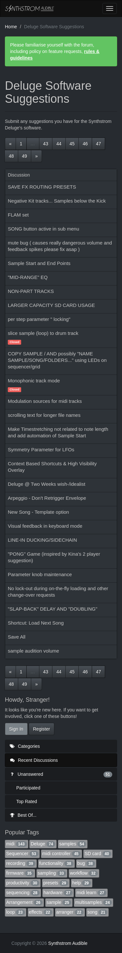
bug (86, 863)
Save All (16, 637)
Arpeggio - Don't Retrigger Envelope (47, 498)
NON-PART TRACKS (31, 291)
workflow (84, 873)
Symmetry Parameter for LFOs (41, 449)
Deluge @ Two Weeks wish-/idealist (46, 484)
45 (72, 143)
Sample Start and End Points (39, 263)
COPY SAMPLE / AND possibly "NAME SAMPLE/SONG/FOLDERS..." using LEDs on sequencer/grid (57, 360)
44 (58, 143)
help (81, 882)
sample (59, 902)
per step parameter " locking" (39, 319)
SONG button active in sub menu (43, 229)
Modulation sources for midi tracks (45, 401)
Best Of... (23, 815)
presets (55, 882)
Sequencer (22, 853)
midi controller (61, 853)
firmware (20, 873)
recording (20, 863)
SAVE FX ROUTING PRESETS (42, 187)
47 (98, 143)
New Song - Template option (38, 512)
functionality (56, 863)
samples (72, 843)
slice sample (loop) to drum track (43, 333)
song (98, 912)
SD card (98, 853)
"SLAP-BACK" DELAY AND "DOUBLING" (52, 609)
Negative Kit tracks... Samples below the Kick (57, 201)
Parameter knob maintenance (40, 574)
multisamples (93, 902)
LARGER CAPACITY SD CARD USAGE (51, 305)
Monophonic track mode (34, 380)
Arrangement (24, 902)
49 (24, 156)
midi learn (91, 892)
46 (85, 143)
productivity (22, 882)
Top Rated (26, 801)
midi (16, 843)
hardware (58, 892)
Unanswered (61, 774)
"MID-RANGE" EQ (27, 277)
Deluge (43, 843)
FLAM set (18, 215)
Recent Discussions (34, 760)
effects (40, 912)
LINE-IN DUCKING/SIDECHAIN (42, 540)
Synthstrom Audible (29, 8)
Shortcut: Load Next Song (36, 623)
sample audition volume (33, 651)
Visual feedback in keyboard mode (45, 526)
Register (41, 729)
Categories (25, 746)
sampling (52, 873)
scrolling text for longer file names (44, 415)
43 (45, 143)
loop (15, 912)
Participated (28, 787)
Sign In (16, 729)
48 (11, 156)
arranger (70, 912)
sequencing (23, 892)
